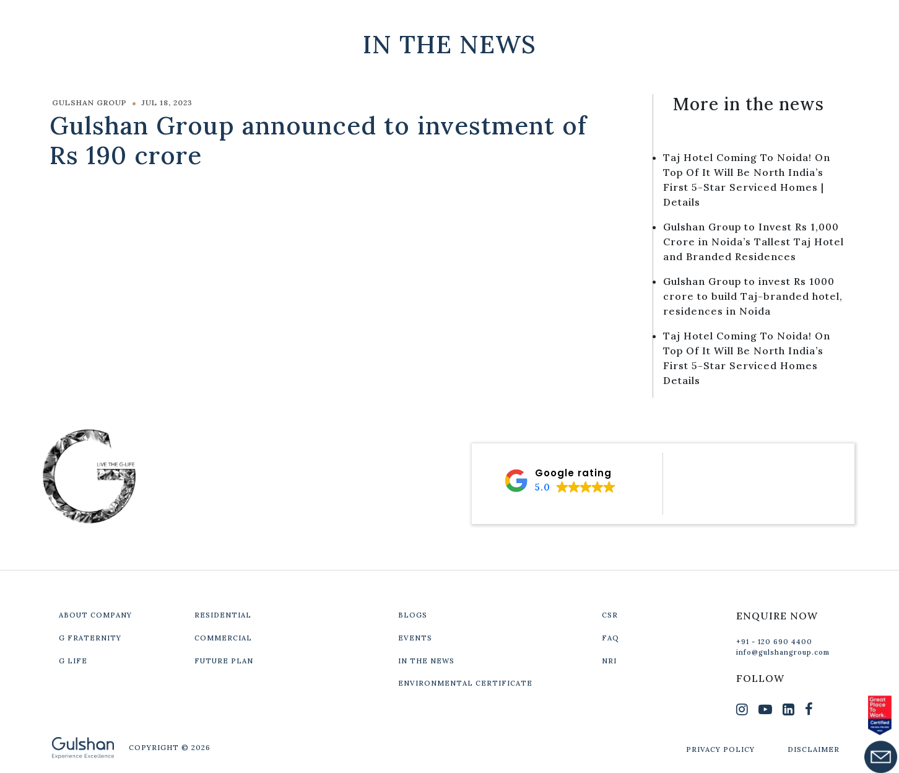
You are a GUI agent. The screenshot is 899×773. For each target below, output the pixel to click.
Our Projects (649, 20)
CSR (610, 615)
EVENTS (415, 638)
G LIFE (73, 661)
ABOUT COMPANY (95, 615)
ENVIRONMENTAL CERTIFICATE (465, 683)
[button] (560, 480)
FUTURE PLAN (223, 661)
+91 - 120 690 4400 (774, 641)
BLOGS (412, 615)
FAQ (610, 638)
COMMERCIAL (223, 638)
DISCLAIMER (814, 749)
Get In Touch (766, 20)
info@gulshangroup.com (783, 652)
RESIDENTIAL (222, 615)
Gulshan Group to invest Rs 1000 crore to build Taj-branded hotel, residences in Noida (753, 296)
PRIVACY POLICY (720, 749)
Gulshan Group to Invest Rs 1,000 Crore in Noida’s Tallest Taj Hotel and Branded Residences (753, 242)
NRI (609, 661)
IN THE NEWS (426, 661)
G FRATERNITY (90, 638)
